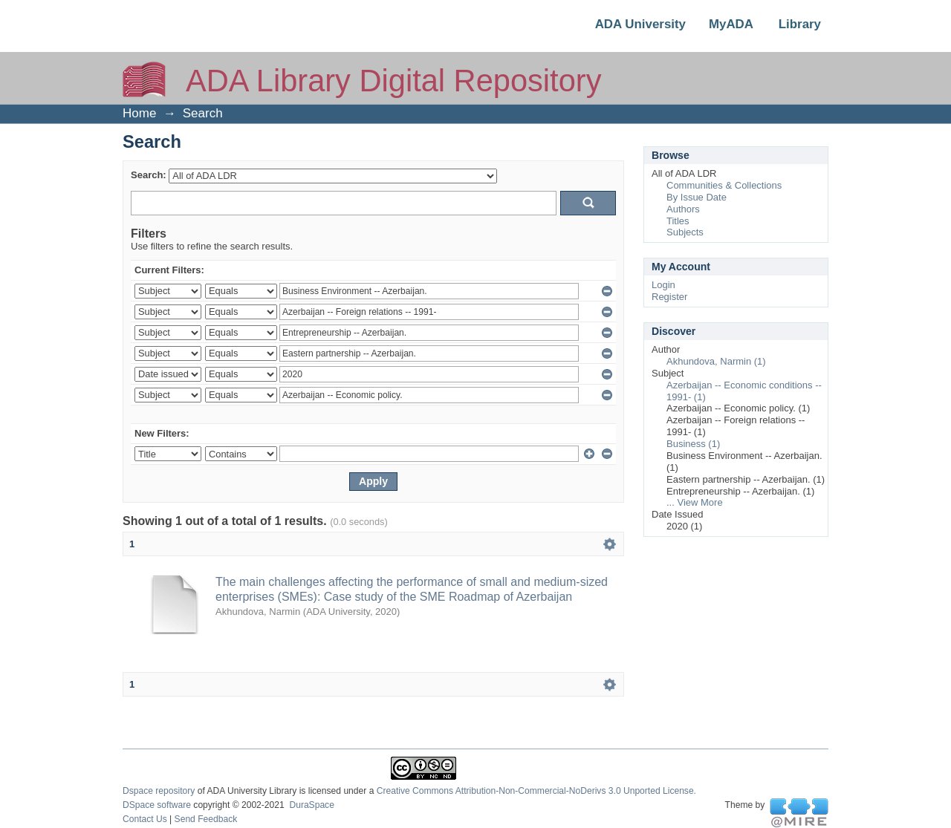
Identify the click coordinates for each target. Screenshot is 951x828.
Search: (148, 174)
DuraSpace (311, 805)
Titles (677, 220)
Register (669, 296)
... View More (694, 502)
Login (663, 284)
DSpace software (157, 805)
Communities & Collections (724, 185)
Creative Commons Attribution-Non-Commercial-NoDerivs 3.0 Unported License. (536, 791)
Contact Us (145, 819)
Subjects (685, 232)
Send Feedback (206, 819)
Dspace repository (159, 791)
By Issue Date (696, 197)
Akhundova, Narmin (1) (716, 361)
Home (139, 113)
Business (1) (693, 443)
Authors (683, 209)
